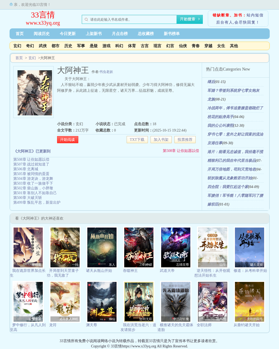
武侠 (43, 46)
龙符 (53, 325)
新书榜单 (172, 34)
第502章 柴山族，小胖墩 (33, 188)
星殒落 (36, 265)
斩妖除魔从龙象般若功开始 (229, 178)
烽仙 (112, 319)
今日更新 (68, 34)
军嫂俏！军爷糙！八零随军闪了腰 (235, 196)
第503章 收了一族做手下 (33, 183)
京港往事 (214, 143)
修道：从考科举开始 (250, 271)
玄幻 (17, 46)
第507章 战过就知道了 (31, 164)
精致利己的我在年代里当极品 (231, 161)
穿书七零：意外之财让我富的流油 (235, 134)
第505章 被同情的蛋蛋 (31, 174)
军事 (81, 46)
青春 (196, 46)
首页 (20, 34)
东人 (112, 265)
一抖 (75, 265)
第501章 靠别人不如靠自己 (35, 193)
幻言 (170, 46)
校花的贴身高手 (220, 117)
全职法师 (204, 325)
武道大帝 (167, 271)
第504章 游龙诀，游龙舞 (33, 179)
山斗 (223, 265)
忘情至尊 (182, 265)
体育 (132, 46)
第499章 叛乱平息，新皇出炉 (37, 202)
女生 (221, 46)
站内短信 (255, 15)
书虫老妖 (106, 72)
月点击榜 (120, 34)
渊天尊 (91, 325)
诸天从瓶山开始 (99, 271)
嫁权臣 (212, 204)
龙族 (211, 99)
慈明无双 (145, 319)
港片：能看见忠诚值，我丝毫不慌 (235, 152)
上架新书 (94, 34)
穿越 (208, 46)
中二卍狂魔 (181, 319)
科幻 (119, 46)
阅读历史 (42, 34)
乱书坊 (221, 319)
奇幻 (30, 46)
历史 (68, 46)
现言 (157, 46)
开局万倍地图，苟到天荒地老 (231, 169)
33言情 (43, 14)
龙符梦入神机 (68, 319)
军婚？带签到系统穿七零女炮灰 (233, 91)
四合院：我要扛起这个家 (227, 187)
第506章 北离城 (25, 169)
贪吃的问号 (255, 319)
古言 (145, 46)
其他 (234, 46)
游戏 (106, 46)
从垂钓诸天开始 (247, 325)
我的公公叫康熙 (220, 126)
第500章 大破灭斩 (27, 198)
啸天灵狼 (256, 265)
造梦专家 (35, 319)
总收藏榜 (146, 34)
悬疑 (94, 46)
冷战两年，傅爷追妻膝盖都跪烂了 (235, 108)
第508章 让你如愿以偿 (181, 151)
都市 (55, 46)
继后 (211, 82)
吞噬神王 (130, 271)
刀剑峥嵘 (145, 265)
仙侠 (183, 46)
